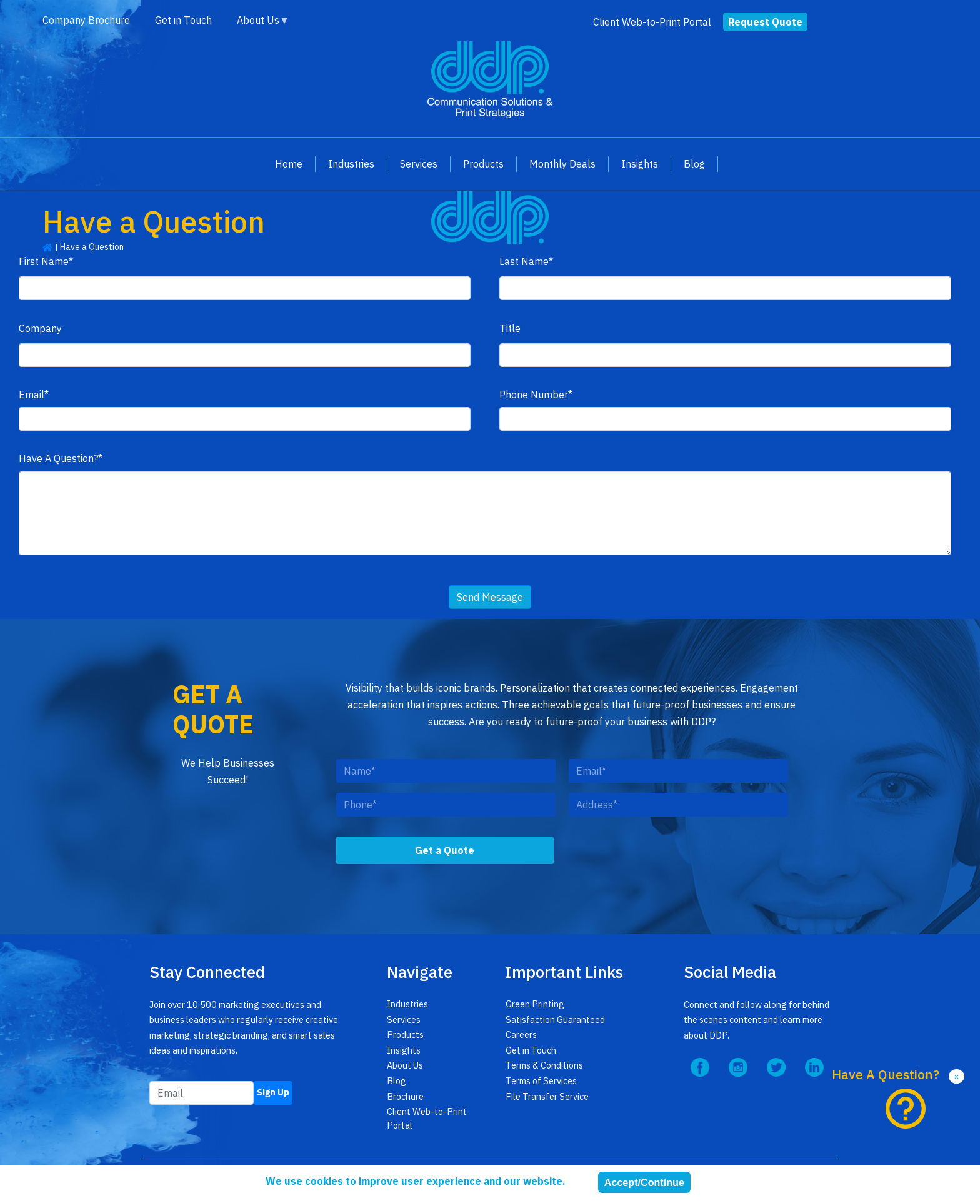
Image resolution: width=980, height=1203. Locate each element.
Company (40, 328)
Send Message (490, 597)
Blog (694, 163)
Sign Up (273, 1092)
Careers (521, 1034)
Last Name (524, 261)
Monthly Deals (562, 163)
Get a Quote (444, 850)
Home (288, 163)
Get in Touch (183, 19)
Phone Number (533, 394)
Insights (639, 163)
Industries (351, 163)
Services (419, 163)
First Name (44, 261)
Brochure (405, 1096)
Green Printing (535, 1004)
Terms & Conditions (544, 1065)
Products (483, 163)
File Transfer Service (547, 1096)
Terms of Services (541, 1081)
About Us (256, 20)
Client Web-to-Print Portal (652, 21)
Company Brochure (86, 19)
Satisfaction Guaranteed (555, 1019)
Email (31, 394)
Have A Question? (58, 458)
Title (510, 328)
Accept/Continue (644, 1182)
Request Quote (765, 21)
